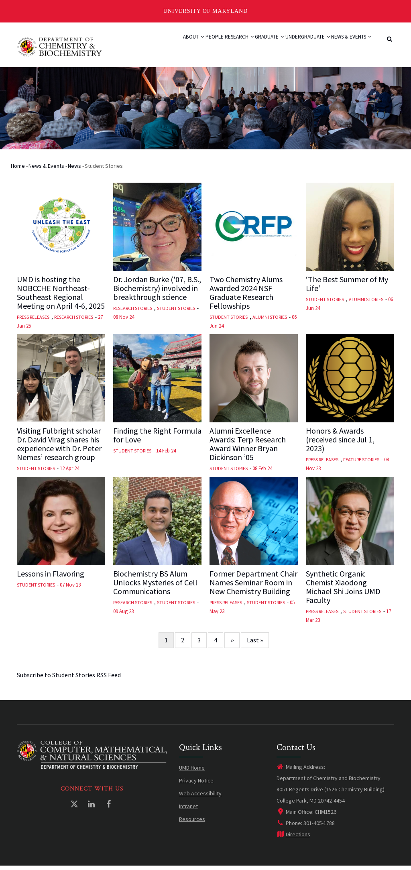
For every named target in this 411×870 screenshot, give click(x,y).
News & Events (347, 45)
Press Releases (33, 321)
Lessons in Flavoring (50, 577)
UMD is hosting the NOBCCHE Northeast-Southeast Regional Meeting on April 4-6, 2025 (61, 296)
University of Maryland (205, 11)
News (74, 169)
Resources (192, 823)
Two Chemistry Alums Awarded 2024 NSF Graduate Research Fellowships (246, 296)
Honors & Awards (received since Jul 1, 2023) (340, 443)
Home (18, 169)
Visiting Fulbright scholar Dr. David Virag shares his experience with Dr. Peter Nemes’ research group (59, 448)
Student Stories (176, 312)
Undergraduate (294, 45)
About (149, 45)
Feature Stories (361, 463)
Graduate (248, 45)
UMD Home (192, 771)
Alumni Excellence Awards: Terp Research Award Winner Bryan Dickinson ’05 (248, 448)
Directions (293, 838)
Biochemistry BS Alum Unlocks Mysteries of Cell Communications (155, 586)
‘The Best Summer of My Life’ (347, 287)
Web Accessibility (200, 797)
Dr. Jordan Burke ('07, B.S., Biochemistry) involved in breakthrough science (157, 292)
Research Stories (73, 321)
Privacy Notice (196, 784)
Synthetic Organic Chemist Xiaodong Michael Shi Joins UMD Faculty (343, 590)
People (177, 45)
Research (209, 45)
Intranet (188, 810)
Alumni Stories (269, 321)
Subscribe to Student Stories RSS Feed (69, 678)
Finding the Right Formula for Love (157, 439)
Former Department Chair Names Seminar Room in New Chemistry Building (253, 586)
